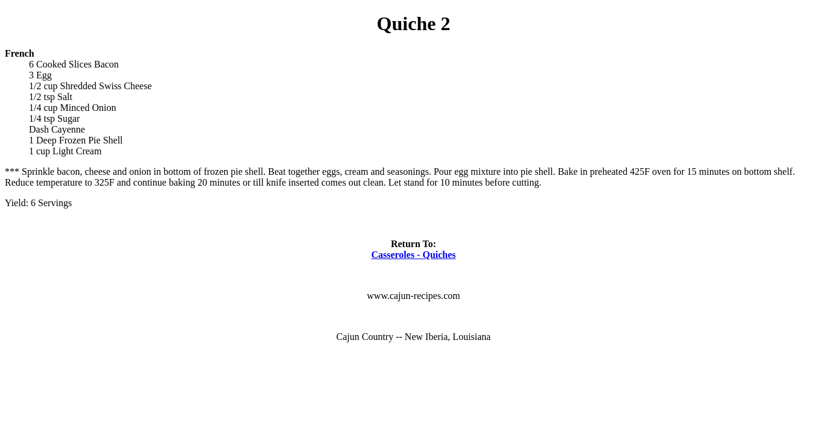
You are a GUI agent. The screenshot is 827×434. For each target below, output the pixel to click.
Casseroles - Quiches (413, 255)
